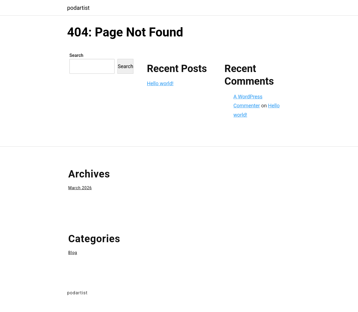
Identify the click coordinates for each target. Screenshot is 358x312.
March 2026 (80, 188)
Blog (72, 252)
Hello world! (160, 83)
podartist (78, 8)
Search (76, 55)
